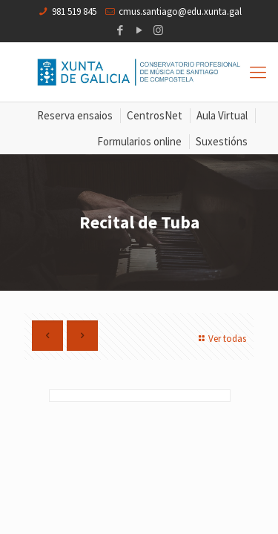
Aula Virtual (222, 115)
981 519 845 (74, 11)
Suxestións (222, 141)
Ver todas (220, 338)
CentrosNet (154, 115)
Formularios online (139, 141)
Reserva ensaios (75, 115)
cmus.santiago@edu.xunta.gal (180, 11)
